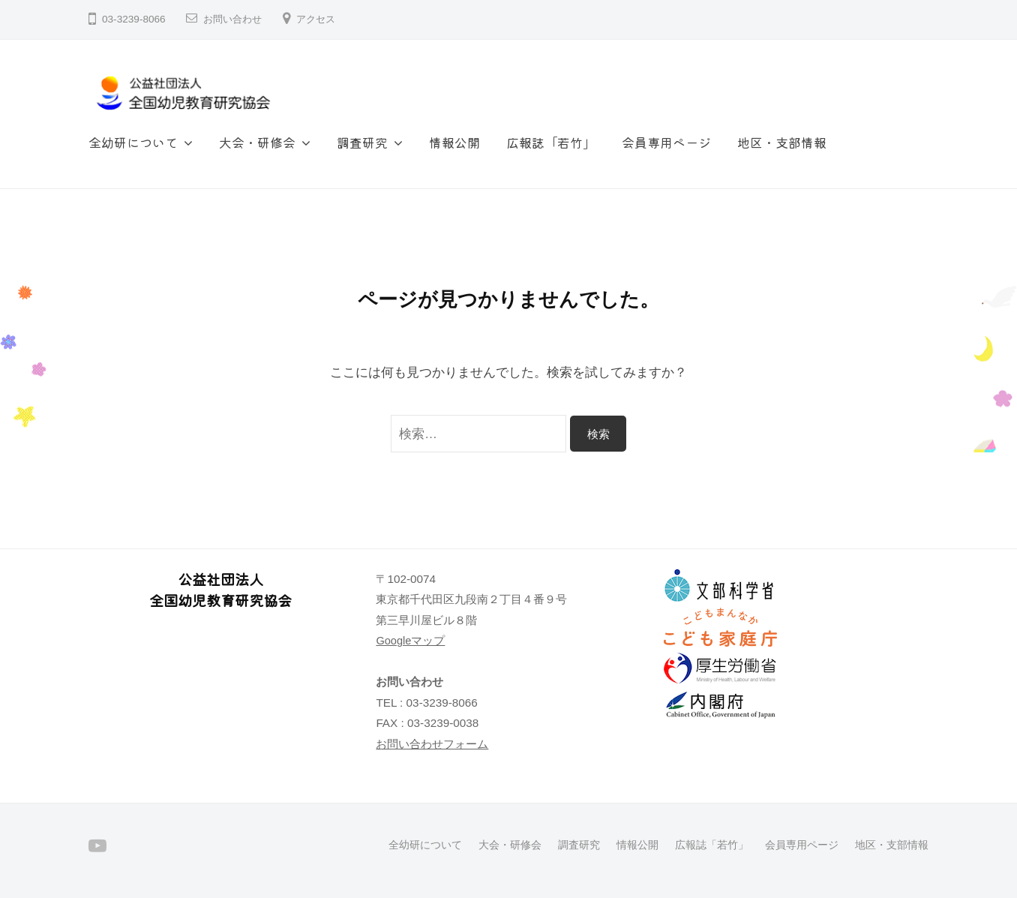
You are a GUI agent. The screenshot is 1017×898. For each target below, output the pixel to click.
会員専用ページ (666, 142)
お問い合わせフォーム (432, 743)
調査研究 (362, 142)
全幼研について (133, 142)
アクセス (322, 19)
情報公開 (454, 142)
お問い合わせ (234, 19)
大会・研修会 (257, 142)
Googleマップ (411, 640)
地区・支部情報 (781, 142)
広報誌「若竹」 (551, 142)
